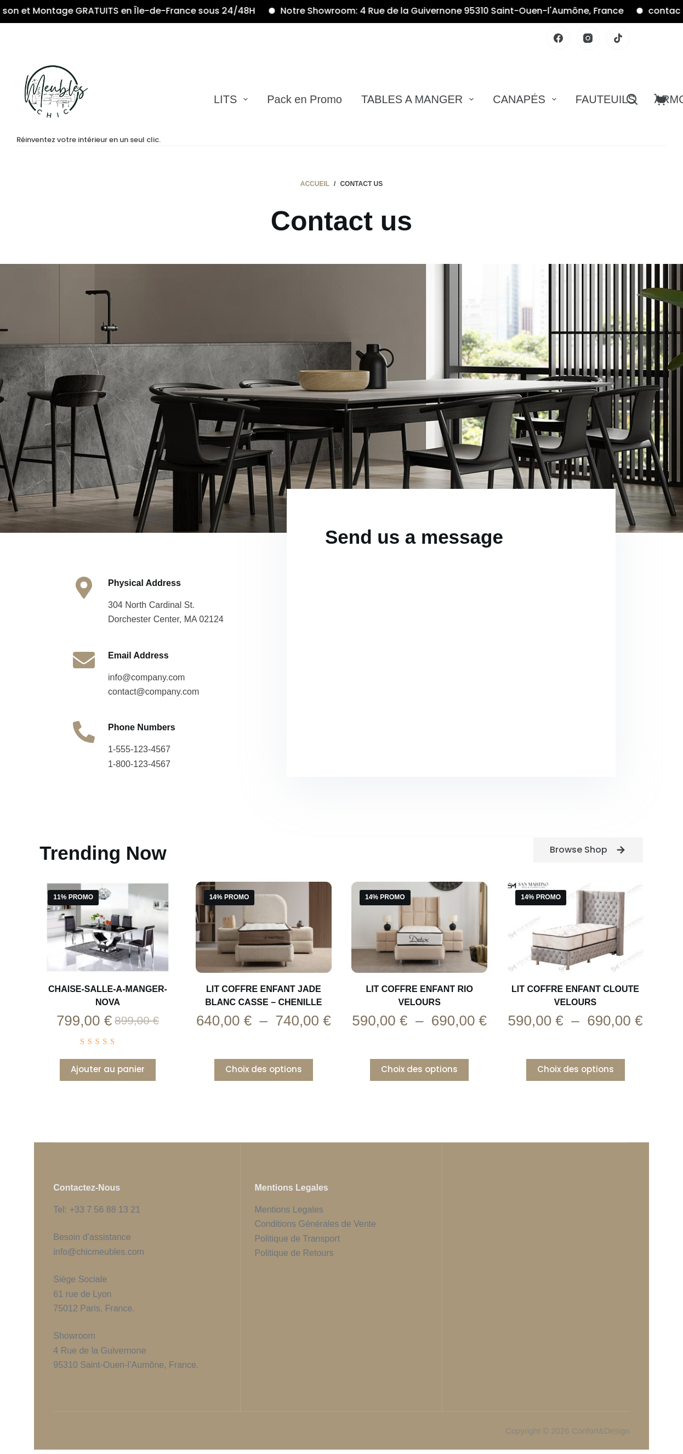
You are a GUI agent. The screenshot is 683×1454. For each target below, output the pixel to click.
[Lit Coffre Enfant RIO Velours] (419, 927)
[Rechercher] (632, 99)
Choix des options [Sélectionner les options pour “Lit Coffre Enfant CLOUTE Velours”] (575, 1069)
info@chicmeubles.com (98, 1251)
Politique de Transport (297, 1238)
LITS (233, 99)
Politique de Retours (293, 1253)
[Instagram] (588, 38)
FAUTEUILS (605, 99)
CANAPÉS (526, 99)
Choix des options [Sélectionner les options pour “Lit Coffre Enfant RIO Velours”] (419, 1069)
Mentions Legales (288, 1209)
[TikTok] (618, 38)
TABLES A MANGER (419, 99)
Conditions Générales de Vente (316, 1223)
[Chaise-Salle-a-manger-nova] (107, 927)
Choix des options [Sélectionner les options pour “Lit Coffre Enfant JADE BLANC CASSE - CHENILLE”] (263, 1069)
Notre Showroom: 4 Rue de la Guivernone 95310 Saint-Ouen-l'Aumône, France (466, 10)
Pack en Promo (304, 99)
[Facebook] (558, 38)
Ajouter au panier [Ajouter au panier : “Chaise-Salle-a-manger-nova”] (108, 1069)
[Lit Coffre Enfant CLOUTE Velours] (575, 927)
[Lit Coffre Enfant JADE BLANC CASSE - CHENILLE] (264, 927)
